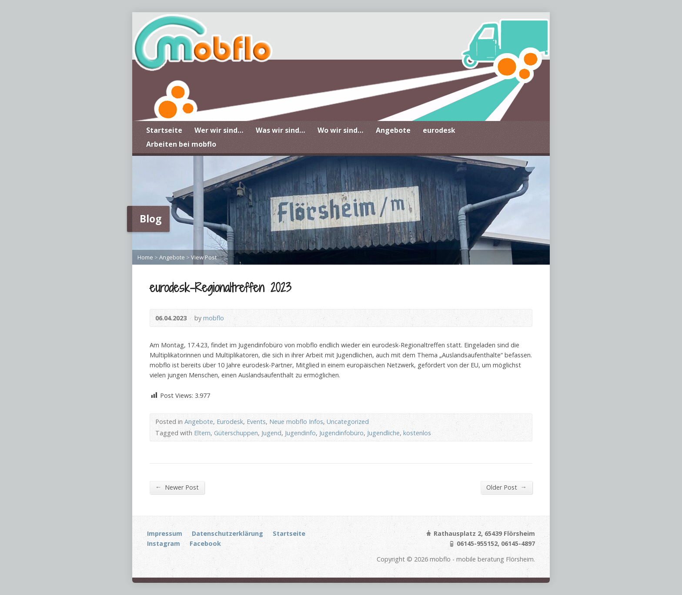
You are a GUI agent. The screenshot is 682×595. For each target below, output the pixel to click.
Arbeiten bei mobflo (181, 144)
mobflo (213, 318)
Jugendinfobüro (341, 433)
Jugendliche (383, 433)
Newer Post (177, 487)
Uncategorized (348, 421)
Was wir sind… (280, 130)
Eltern (202, 433)
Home (145, 257)
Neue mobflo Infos (296, 421)
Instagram (163, 543)
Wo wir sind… (341, 130)
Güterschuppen (236, 433)
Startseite (164, 130)
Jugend (271, 433)
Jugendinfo (300, 433)
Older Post (506, 487)
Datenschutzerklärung (227, 533)
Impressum (164, 533)
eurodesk (439, 130)
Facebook (205, 543)
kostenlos (417, 433)
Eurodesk (230, 421)
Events (256, 421)
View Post (204, 257)
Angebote (393, 130)
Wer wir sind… (219, 130)
